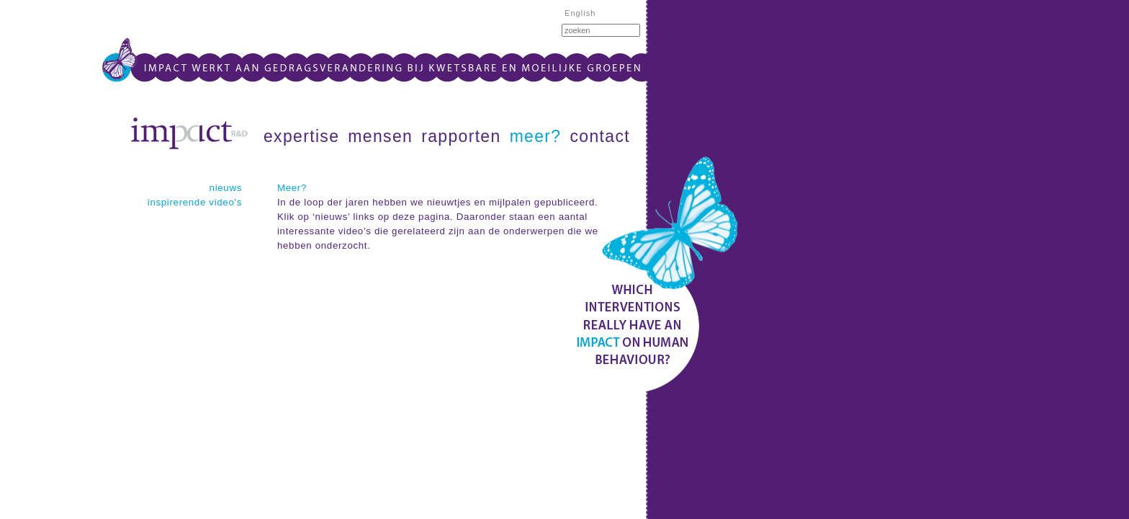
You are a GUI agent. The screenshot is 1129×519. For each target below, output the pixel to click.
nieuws (226, 187)
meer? (536, 136)
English (580, 13)
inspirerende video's (195, 202)
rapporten (460, 136)
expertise (301, 136)
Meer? (292, 187)
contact (600, 136)
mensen (380, 136)
